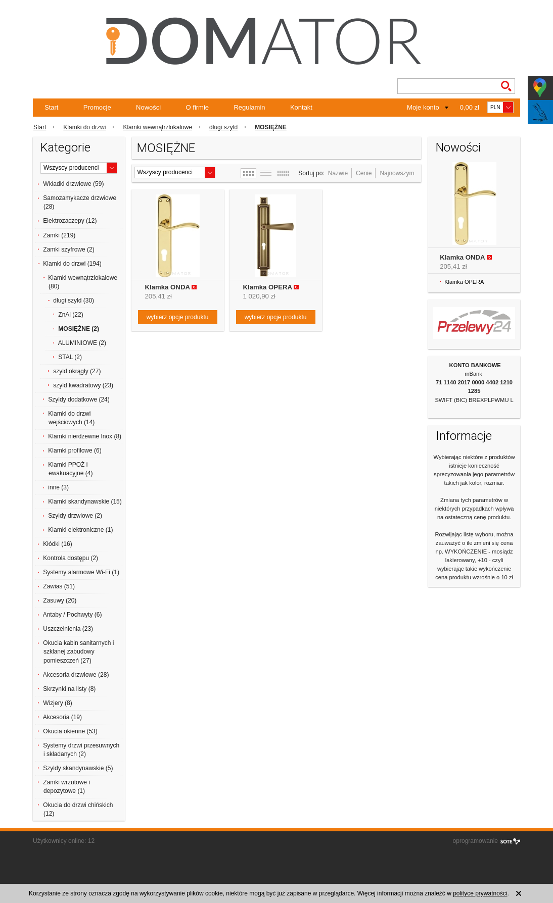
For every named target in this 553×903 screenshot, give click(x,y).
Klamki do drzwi (84, 127)
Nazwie (338, 173)
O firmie (197, 107)
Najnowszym (397, 173)
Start (51, 107)
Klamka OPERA (267, 287)
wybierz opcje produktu (178, 317)
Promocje (97, 107)
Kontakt (301, 107)
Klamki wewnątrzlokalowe (157, 127)
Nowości (148, 107)
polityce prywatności (480, 893)
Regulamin (249, 107)
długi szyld (223, 127)
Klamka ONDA (167, 287)
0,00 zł (469, 107)
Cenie (364, 173)
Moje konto (423, 107)
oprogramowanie (475, 840)
